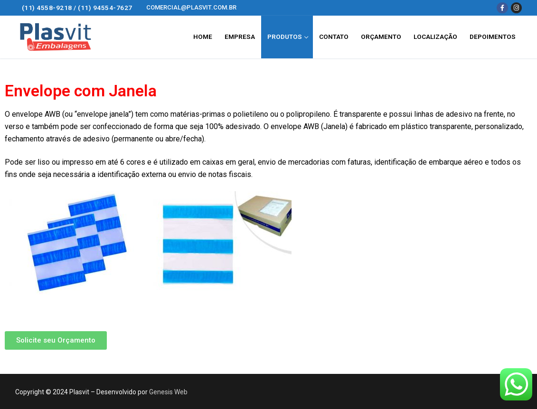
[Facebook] (502, 7)
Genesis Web (168, 392)
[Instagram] (516, 7)
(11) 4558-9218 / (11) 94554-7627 (77, 7)
